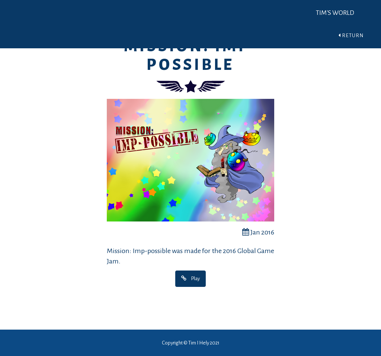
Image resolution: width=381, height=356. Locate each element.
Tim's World (335, 12)
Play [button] (190, 278)
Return (351, 35)
